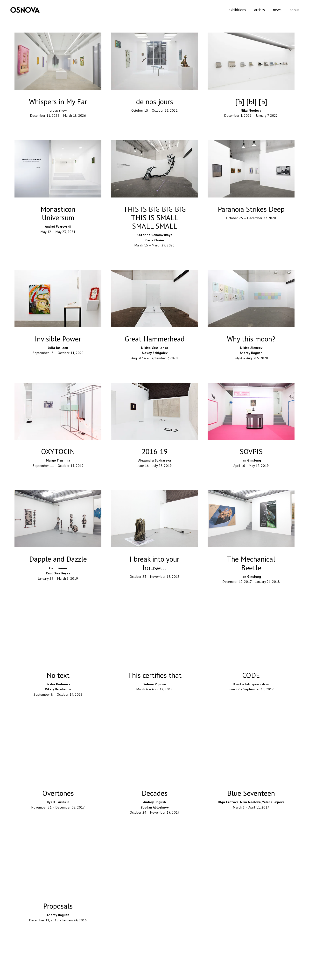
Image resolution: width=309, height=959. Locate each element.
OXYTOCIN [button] (58, 451)
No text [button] (58, 675)
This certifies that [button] (155, 675)
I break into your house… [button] (154, 563)
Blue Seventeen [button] (251, 793)
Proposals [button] (58, 906)
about (294, 9)
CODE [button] (251, 675)
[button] (154, 101)
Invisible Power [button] (58, 338)
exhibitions (237, 9)
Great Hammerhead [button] (155, 338)
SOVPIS (251, 451)
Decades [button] (155, 793)
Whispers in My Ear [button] (58, 101)
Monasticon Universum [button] (58, 213)
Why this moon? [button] (251, 338)
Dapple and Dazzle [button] (58, 559)
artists (259, 9)
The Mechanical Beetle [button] (251, 563)
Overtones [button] (58, 793)
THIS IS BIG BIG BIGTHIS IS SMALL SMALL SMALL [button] (154, 217)
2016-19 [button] (155, 451)
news (277, 9)
